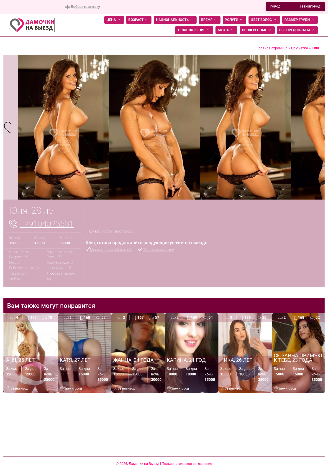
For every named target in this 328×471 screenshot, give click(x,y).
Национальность (175, 20)
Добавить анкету (82, 7)
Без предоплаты (297, 30)
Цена (114, 20)
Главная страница (272, 48)
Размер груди (299, 20)
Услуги (234, 20)
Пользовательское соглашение (187, 464)
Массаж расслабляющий (111, 250)
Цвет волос (264, 20)
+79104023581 (47, 224)
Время (209, 20)
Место (226, 30)
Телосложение (194, 30)
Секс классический (158, 250)
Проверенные (257, 30)
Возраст (138, 20)
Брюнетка (299, 48)
